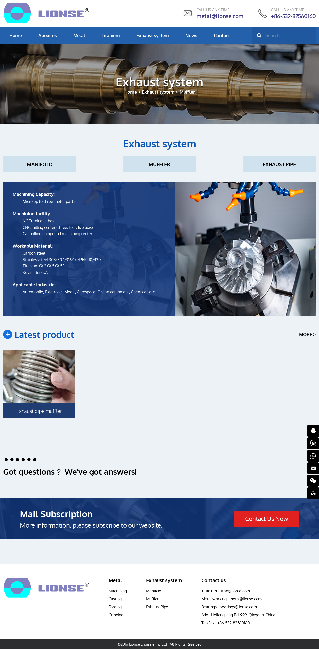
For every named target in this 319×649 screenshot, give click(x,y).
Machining (118, 591)
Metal (79, 35)
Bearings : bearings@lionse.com (229, 606)
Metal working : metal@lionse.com (231, 598)
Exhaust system (152, 35)
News (191, 35)
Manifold (39, 164)
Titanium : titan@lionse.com (225, 591)
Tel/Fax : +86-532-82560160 (225, 622)
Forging (115, 606)
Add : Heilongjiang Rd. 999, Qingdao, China (238, 614)
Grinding (116, 614)
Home (15, 35)
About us (47, 35)
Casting (115, 598)
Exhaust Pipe (279, 164)
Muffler (159, 164)
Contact (222, 35)
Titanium (111, 35)
